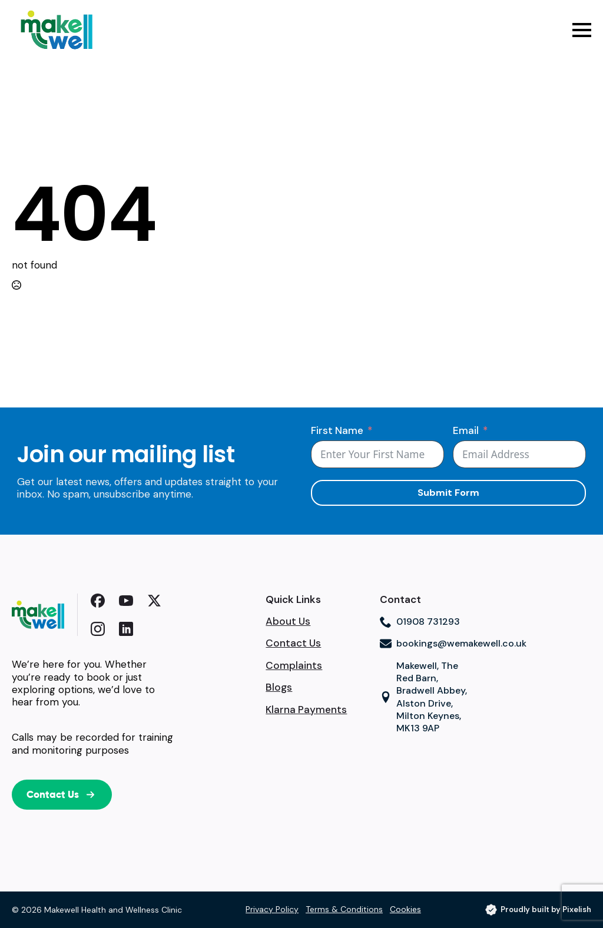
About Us (288, 621)
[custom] (98, 601)
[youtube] (126, 601)
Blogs (279, 687)
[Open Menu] (581, 30)
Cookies (405, 909)
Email (466, 431)
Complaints (294, 665)
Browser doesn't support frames (428, 788)
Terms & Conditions (344, 909)
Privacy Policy (272, 909)
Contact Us (293, 643)
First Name (337, 431)
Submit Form (448, 492)
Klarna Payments (306, 710)
